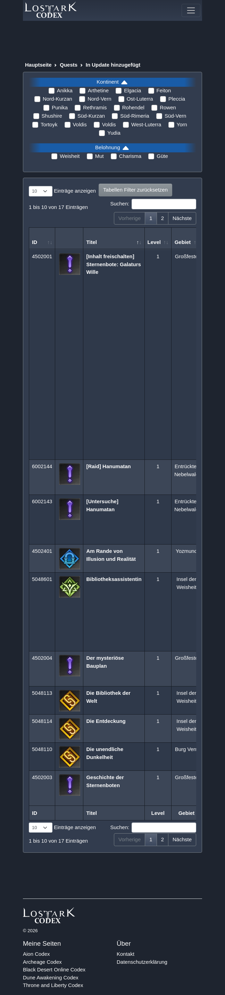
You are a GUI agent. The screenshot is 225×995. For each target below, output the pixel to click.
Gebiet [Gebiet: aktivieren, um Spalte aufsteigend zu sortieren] (183, 242)
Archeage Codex (42, 962)
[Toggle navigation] (191, 10)
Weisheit (70, 156)
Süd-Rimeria (134, 116)
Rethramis (95, 107)
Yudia (113, 133)
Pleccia (176, 99)
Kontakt (125, 954)
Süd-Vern (175, 116)
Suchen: (153, 204)
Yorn (182, 124)
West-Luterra (146, 124)
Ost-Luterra (140, 99)
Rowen (168, 107)
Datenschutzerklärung (142, 962)
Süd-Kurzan (91, 116)
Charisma (130, 156)
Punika (60, 107)
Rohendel (133, 107)
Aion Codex (36, 954)
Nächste (182, 218)
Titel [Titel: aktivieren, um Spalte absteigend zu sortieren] (91, 242)
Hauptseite (38, 65)
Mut (99, 156)
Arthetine (98, 90)
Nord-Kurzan (57, 99)
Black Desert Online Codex (54, 969)
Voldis (80, 124)
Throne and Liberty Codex (53, 985)
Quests (68, 65)
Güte (162, 156)
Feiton (164, 90)
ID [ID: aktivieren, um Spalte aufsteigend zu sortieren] (34, 242)
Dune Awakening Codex (50, 977)
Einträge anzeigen (62, 191)
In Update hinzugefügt (113, 65)
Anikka (65, 90)
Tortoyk (49, 124)
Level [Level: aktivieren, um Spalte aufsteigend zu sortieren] (154, 242)
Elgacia (132, 90)
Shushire (52, 116)
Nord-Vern (99, 99)
